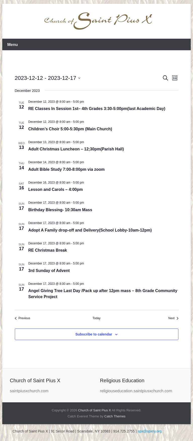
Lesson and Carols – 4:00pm (55, 189)
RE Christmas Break (47, 250)
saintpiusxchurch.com (29, 391)
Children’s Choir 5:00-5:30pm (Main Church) (70, 129)
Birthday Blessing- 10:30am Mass (60, 210)
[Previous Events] (22, 318)
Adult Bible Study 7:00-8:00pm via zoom (66, 169)
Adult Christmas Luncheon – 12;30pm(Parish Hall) (76, 149)
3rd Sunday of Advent (49, 270)
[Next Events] (173, 318)
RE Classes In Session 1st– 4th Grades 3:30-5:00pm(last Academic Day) (96, 108)
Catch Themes (114, 416)
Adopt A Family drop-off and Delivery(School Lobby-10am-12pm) (90, 230)
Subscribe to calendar (93, 334)
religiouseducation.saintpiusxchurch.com (136, 391)
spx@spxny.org (150, 431)
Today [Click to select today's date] (96, 318)
